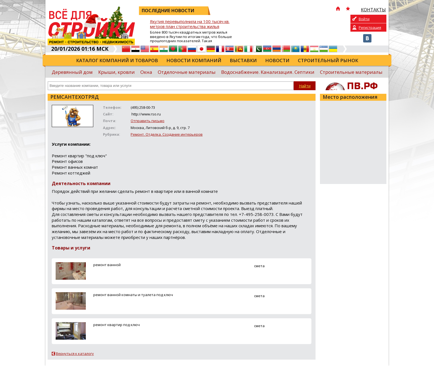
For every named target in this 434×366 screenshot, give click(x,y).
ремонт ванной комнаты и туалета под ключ (133, 294)
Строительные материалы (351, 72)
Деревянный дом (72, 72)
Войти (364, 18)
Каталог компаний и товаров (117, 60)
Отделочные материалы (187, 72)
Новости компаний (193, 60)
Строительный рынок (328, 60)
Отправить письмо (147, 120)
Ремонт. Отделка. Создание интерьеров (167, 134)
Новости (277, 60)
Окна (146, 72)
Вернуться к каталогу (75, 353)
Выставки (243, 60)
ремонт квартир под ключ (116, 324)
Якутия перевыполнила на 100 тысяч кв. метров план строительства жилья (189, 24)
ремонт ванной (107, 264)
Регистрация (370, 27)
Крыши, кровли (116, 72)
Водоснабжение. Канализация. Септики (267, 72)
